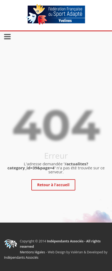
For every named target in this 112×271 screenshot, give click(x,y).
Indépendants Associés (21, 257)
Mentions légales (32, 252)
